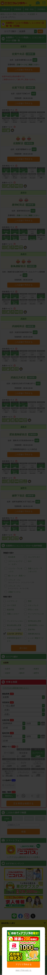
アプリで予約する (24, 964)
